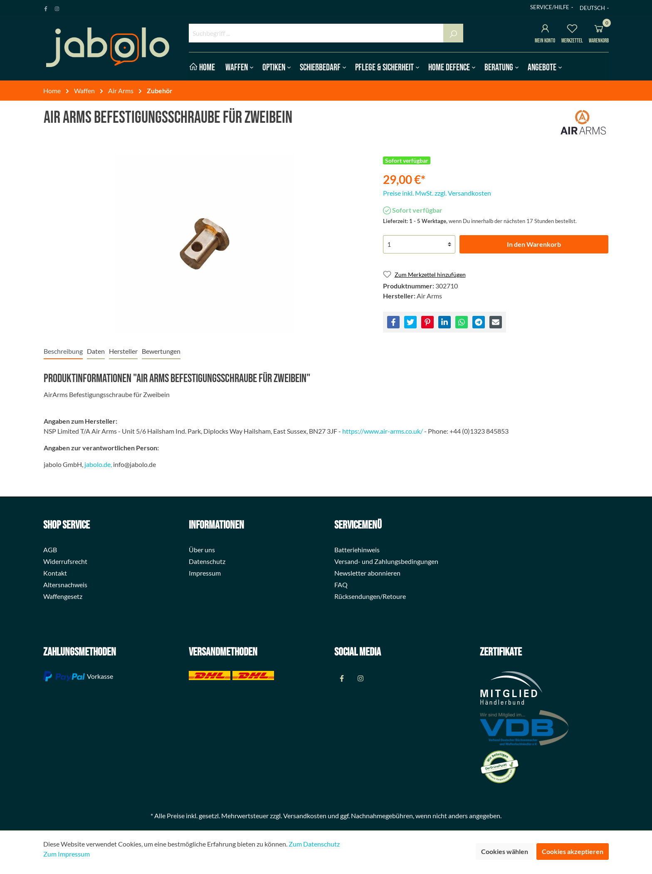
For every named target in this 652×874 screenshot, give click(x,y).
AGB (50, 550)
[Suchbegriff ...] (316, 33)
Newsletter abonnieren (367, 573)
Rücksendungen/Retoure (370, 596)
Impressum (205, 573)
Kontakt (55, 573)
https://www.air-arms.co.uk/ (382, 431)
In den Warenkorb (534, 244)
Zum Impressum (66, 854)
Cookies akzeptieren (572, 851)
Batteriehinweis (357, 550)
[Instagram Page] (56, 7)
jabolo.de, (98, 464)
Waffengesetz (62, 596)
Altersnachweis (65, 584)
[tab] (63, 351)
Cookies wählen (504, 851)
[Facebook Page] (45, 7)
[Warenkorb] (599, 30)
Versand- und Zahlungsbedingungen (386, 561)
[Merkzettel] (572, 30)
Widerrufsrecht (65, 561)
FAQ (341, 584)
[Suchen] (453, 33)
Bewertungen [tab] (161, 351)
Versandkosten (304, 815)
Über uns (202, 550)
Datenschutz (207, 561)
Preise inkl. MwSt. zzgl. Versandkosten (437, 193)
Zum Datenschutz (314, 844)
